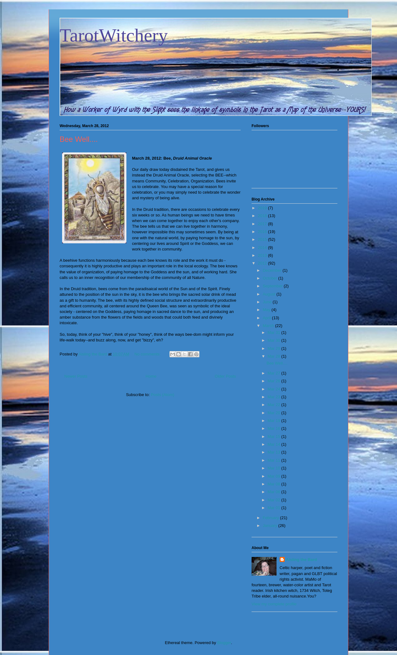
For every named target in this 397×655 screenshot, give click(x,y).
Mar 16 (274, 428)
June (268, 302)
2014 (263, 247)
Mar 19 (274, 420)
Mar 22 (274, 404)
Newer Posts (75, 376)
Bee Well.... (79, 139)
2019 (263, 208)
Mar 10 (274, 468)
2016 (263, 231)
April (267, 317)
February (271, 517)
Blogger (224, 642)
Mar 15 (274, 436)
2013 (263, 255)
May (267, 309)
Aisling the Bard (301, 559)
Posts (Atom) (162, 394)
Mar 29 (274, 348)
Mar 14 (274, 444)
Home (151, 376)
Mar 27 (274, 373)
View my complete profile (274, 604)
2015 (263, 239)
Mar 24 (274, 389)
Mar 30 (274, 340)
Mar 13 (274, 452)
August (270, 294)
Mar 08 (274, 484)
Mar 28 (274, 356)
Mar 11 (274, 460)
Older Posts (225, 376)
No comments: (148, 354)
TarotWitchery (114, 35)
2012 (263, 263)
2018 (263, 215)
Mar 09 (274, 476)
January (270, 525)
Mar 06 (274, 491)
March (269, 325)
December (273, 270)
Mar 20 (274, 412)
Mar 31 (274, 332)
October (270, 278)
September (273, 286)
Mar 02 (274, 500)
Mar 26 (274, 381)
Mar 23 (274, 396)
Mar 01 (274, 507)
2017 (263, 223)
